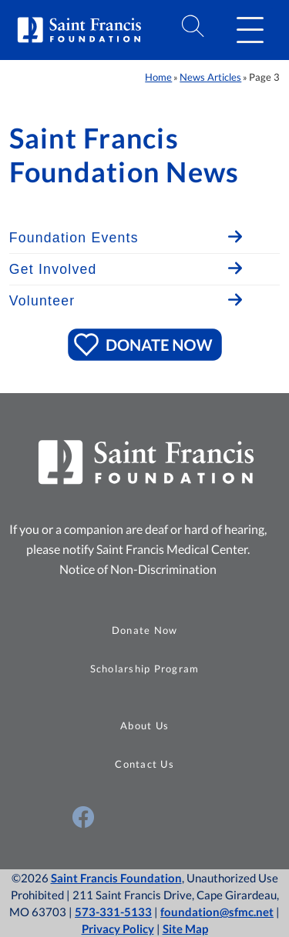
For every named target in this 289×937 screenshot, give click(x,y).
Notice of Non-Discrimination (138, 569)
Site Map (185, 928)
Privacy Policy (118, 928)
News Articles (210, 77)
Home (158, 77)
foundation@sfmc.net (217, 912)
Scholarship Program (145, 668)
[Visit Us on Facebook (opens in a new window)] (83, 817)
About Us (144, 725)
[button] (250, 30)
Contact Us (144, 764)
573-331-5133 (113, 912)
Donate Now (145, 630)
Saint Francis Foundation (116, 878)
